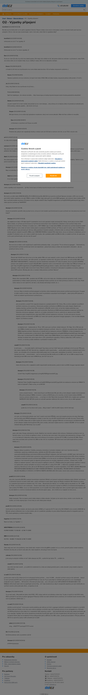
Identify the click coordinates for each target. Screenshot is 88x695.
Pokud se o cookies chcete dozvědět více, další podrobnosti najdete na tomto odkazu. (43, 168)
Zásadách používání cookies (47, 163)
